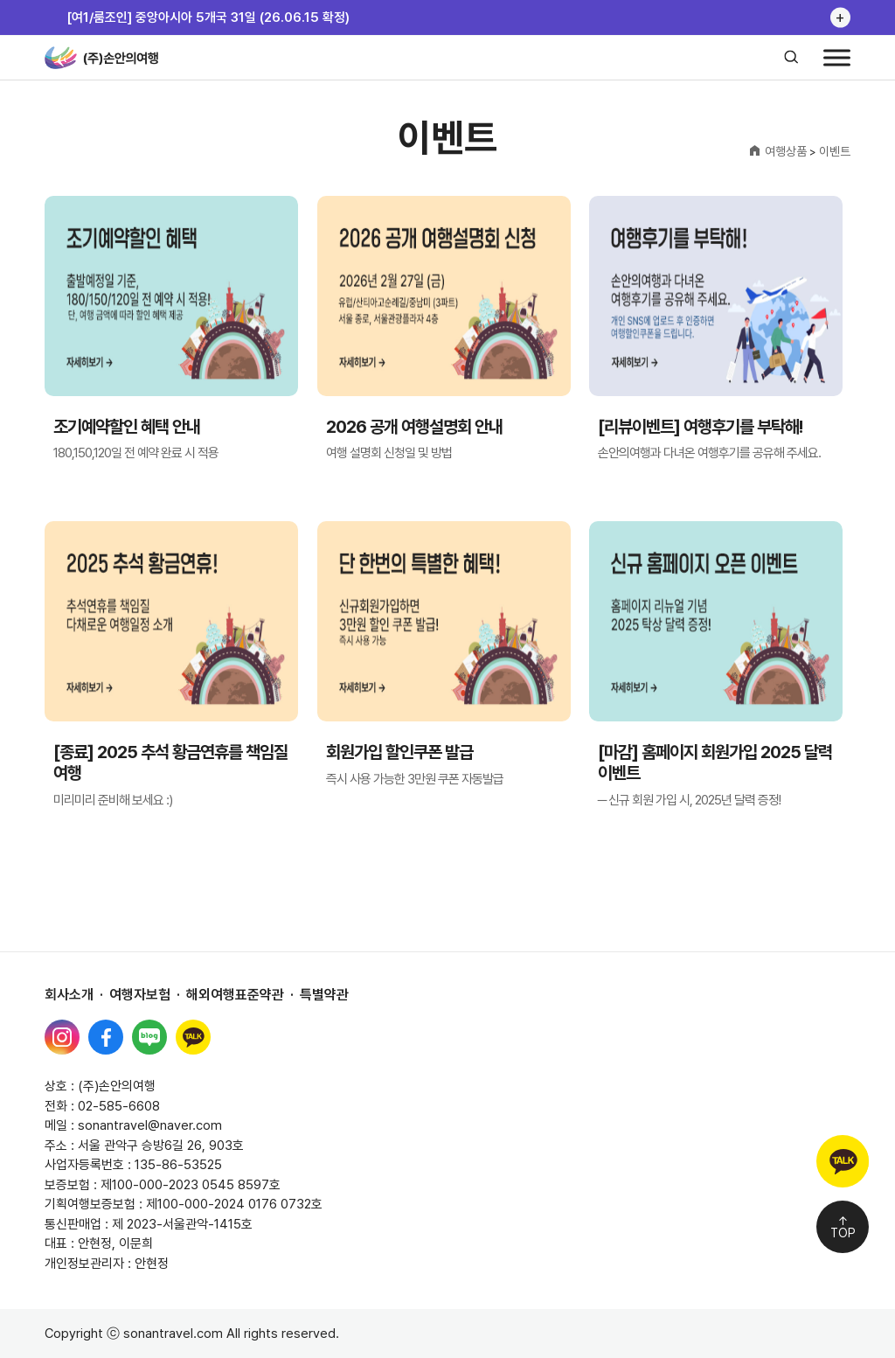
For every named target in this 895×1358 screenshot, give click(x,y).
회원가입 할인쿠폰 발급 (399, 752)
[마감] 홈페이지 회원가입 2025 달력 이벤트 (715, 762)
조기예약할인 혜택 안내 (126, 427)
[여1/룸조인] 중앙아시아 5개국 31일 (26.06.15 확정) (208, 17)
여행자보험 (139, 994)
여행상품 (786, 151)
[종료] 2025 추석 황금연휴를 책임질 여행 (170, 762)
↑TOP (843, 1227)
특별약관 (324, 994)
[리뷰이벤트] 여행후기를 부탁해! (700, 427)
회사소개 (69, 994)
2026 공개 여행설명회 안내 (414, 427)
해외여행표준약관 (235, 994)
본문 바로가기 (0, 0)
